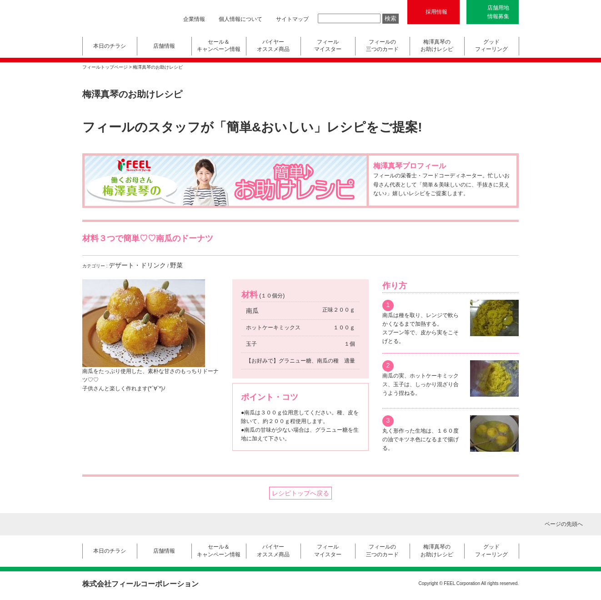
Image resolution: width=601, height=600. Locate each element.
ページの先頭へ (564, 524)
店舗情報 (164, 46)
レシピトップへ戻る (300, 493)
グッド (492, 46)
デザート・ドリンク (137, 265)
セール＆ (219, 46)
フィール (328, 46)
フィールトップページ (105, 67)
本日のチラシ (109, 46)
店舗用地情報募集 (498, 12)
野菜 (176, 265)
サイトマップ (292, 19)
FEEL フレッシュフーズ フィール (116, 18)
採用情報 (436, 12)
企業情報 (194, 19)
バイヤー (273, 46)
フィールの (383, 46)
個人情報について (240, 19)
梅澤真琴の (437, 46)
